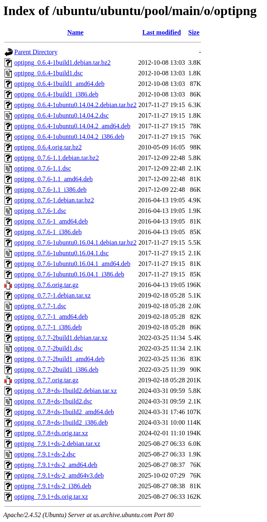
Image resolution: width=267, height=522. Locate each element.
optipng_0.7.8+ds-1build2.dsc (53, 401)
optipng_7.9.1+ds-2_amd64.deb (55, 464)
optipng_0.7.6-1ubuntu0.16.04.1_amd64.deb (72, 263)
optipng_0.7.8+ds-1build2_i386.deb (61, 422)
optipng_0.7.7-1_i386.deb (48, 327)
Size (194, 32)
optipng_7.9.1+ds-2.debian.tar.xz (57, 443)
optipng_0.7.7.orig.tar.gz (46, 380)
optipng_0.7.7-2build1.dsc (48, 348)
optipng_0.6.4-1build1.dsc (48, 73)
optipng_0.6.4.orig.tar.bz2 (48, 147)
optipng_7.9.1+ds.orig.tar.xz (51, 496)
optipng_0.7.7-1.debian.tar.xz (52, 295)
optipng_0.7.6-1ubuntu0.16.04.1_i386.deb (69, 274)
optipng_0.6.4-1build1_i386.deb (56, 94)
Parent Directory (35, 51)
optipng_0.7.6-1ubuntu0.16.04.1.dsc (61, 253)
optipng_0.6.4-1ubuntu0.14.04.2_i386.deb (69, 136)
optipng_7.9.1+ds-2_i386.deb (52, 486)
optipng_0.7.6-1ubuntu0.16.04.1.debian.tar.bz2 (75, 242)
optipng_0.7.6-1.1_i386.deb (50, 189)
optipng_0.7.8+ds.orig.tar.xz (51, 433)
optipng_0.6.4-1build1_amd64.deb (59, 83)
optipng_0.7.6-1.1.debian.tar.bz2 (56, 157)
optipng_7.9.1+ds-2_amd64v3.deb (59, 475)
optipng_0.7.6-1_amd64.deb (51, 221)
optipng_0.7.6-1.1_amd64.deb (53, 178)
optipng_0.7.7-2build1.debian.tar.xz (60, 337)
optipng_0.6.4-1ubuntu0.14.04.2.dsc (61, 115)
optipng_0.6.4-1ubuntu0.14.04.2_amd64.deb (72, 126)
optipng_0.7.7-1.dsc (40, 306)
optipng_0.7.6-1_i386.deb (48, 231)
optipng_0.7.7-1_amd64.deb (51, 316)
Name (75, 32)
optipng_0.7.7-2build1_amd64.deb (59, 358)
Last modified (161, 32)
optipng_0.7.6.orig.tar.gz (46, 284)
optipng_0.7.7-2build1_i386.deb (56, 369)
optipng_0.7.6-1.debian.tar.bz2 (54, 200)
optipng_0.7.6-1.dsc (40, 210)
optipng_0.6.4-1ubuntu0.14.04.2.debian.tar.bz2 (75, 104)
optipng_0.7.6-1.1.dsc (42, 168)
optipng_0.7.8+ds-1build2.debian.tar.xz (65, 390)
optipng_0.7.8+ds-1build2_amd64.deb (64, 411)
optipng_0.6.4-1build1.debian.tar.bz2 (62, 62)
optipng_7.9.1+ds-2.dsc (45, 454)
